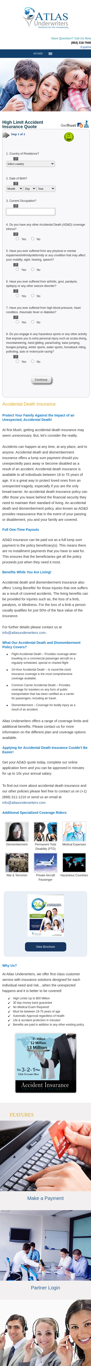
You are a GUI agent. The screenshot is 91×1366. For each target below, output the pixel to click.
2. (16, 178)
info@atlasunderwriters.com (24, 633)
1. (22, 153)
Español (86, 47)
